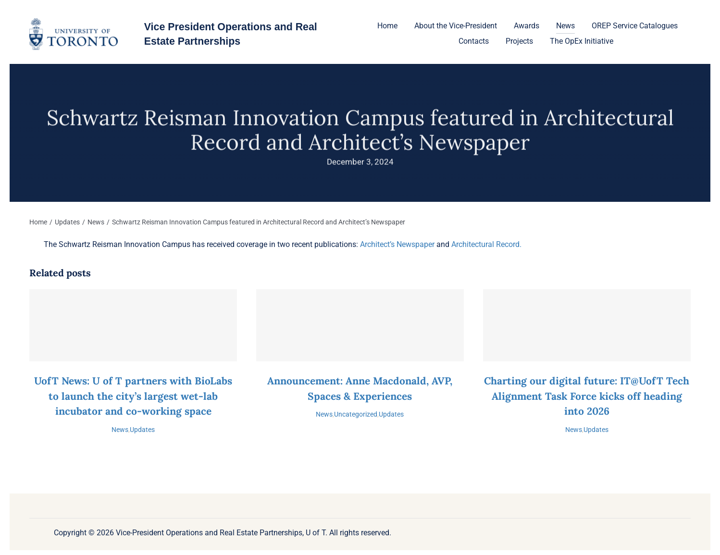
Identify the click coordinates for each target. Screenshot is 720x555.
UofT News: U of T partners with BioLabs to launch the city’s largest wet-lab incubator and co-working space (133, 396)
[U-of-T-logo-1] (73, 21)
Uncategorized (355, 414)
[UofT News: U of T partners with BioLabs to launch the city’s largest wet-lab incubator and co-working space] (133, 325)
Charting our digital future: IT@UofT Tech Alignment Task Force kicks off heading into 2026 (586, 396)
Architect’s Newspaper (397, 244)
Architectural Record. (486, 244)
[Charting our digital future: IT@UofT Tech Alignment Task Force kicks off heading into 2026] (587, 325)
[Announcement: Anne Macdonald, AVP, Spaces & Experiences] (360, 325)
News (120, 429)
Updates (142, 429)
